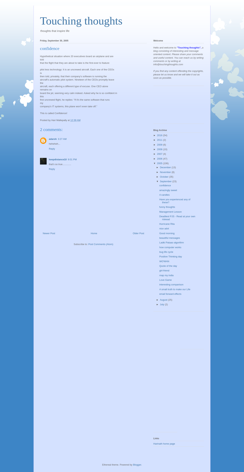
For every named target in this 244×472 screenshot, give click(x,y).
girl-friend (164, 270)
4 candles (164, 194)
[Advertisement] (170, 106)
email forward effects (170, 294)
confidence (165, 185)
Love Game (165, 280)
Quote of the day (168, 266)
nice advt (164, 228)
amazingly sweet (168, 190)
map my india (166, 275)
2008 (160, 149)
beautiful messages (169, 238)
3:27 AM (62, 139)
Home (94, 233)
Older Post (138, 233)
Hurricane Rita (167, 224)
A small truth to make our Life (174, 289)
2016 (160, 135)
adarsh (53, 139)
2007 (160, 154)
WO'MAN (164, 261)
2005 (160, 163)
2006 (160, 158)
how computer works (170, 247)
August (164, 299)
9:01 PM (72, 159)
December (166, 167)
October (164, 176)
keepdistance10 (58, 159)
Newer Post (49, 233)
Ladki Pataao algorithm (171, 242)
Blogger (137, 464)
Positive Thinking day (170, 256)
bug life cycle (166, 252)
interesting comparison (171, 284)
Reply (52, 148)
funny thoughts (167, 207)
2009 (160, 144)
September (166, 181)
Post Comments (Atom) (100, 244)
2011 (160, 140)
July (162, 304)
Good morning (166, 233)
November (166, 172)
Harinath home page (164, 443)
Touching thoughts (81, 21)
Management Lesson (170, 211)
